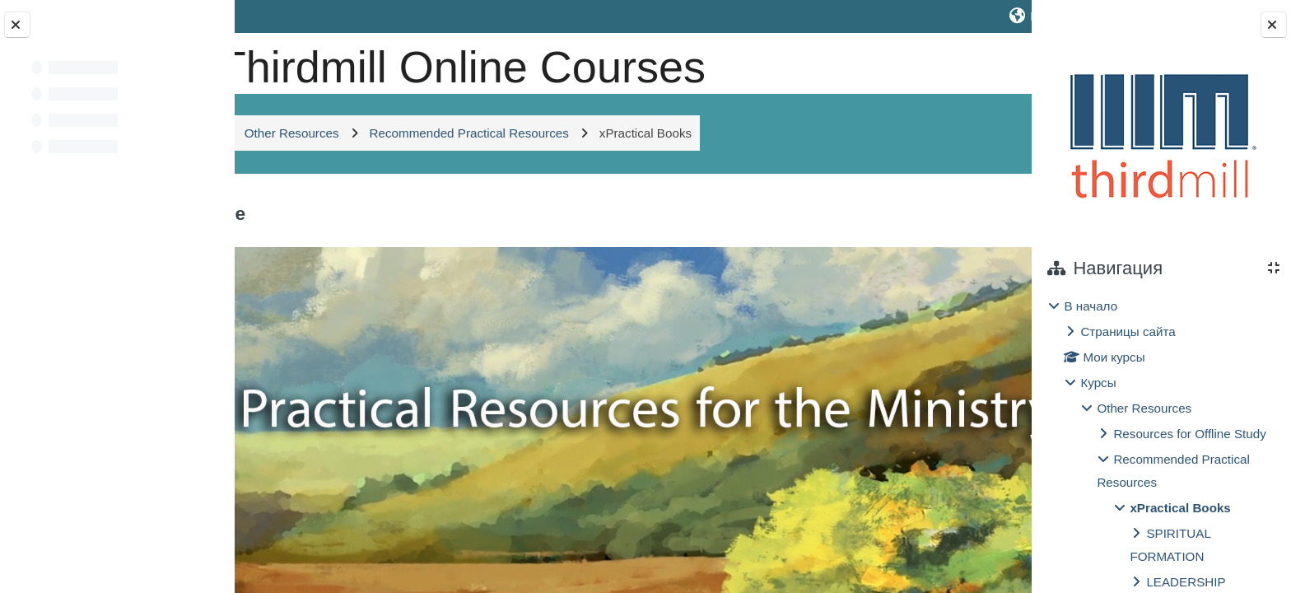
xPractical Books (1180, 508)
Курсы (1098, 383)
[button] (903, 16)
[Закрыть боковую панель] (1274, 25)
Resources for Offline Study (1189, 434)
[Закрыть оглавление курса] (17, 25)
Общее (350, 267)
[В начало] (292, 61)
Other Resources (1144, 408)
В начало (1090, 306)
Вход (986, 16)
